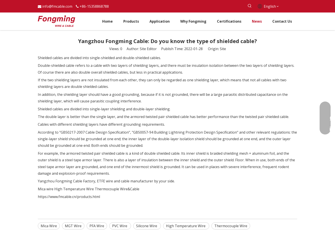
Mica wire (45, 189)
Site (223, 48)
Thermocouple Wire (230, 225)
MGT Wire (73, 225)
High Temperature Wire (74, 189)
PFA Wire (96, 225)
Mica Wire (49, 225)
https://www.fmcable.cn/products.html (69, 196)
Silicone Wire (147, 225)
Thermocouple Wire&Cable (117, 189)
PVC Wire (120, 225)
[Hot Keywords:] (249, 6)
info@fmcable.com (57, 6)
